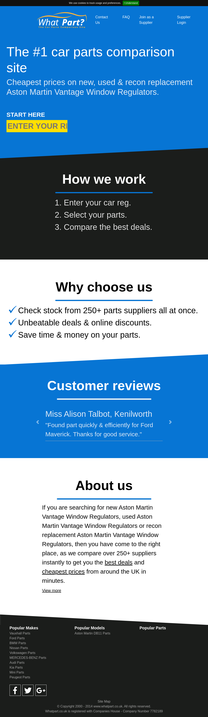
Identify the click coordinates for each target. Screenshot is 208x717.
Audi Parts (17, 662)
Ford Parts (17, 638)
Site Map (104, 701)
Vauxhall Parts (20, 633)
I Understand (131, 3)
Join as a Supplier (146, 20)
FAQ (126, 17)
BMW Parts (18, 643)
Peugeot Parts (20, 677)
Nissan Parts (19, 648)
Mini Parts (17, 672)
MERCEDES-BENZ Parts (28, 657)
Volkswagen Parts (22, 653)
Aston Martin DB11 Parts (92, 633)
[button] (37, 422)
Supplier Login (184, 20)
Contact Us (101, 20)
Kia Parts (16, 667)
